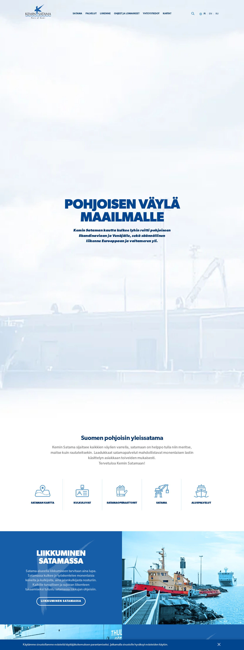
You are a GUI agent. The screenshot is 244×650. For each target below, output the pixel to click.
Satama (73, 13)
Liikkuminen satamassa (61, 603)
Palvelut (88, 13)
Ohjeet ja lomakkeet (126, 13)
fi (204, 13)
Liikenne (103, 13)
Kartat (171, 13)
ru (217, 13)
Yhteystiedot (153, 13)
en (210, 13)
